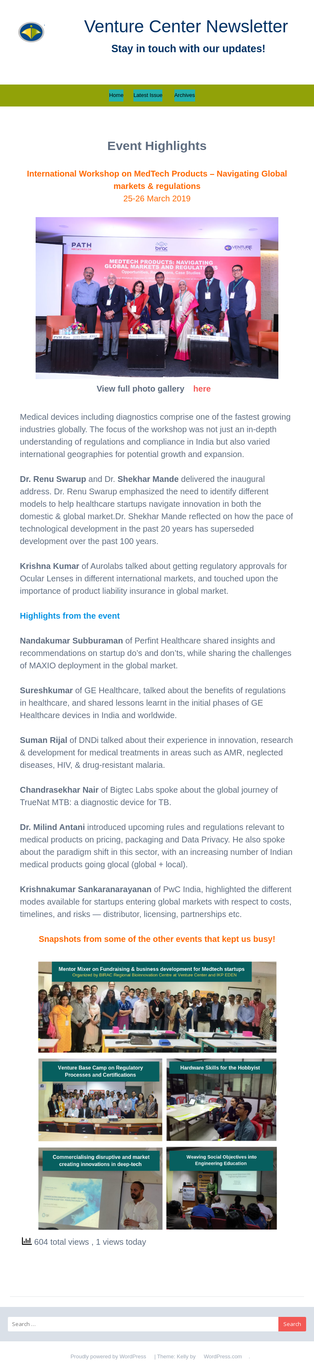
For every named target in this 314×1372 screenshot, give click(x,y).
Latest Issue (147, 95)
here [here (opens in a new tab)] (202, 388)
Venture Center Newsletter (186, 26)
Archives (184, 95)
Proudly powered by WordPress (108, 1356)
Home (116, 95)
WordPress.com (223, 1356)
